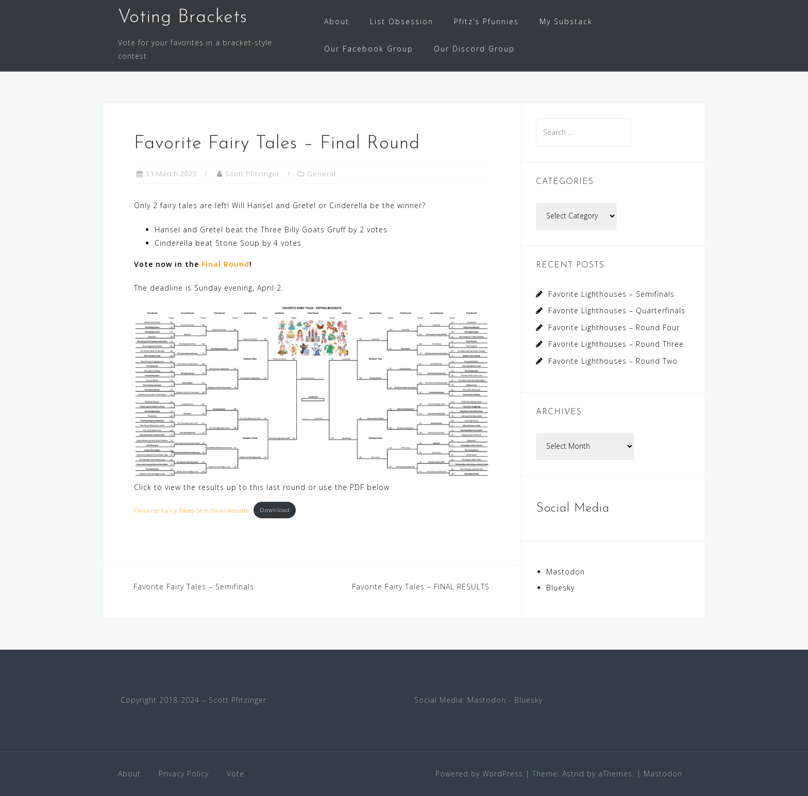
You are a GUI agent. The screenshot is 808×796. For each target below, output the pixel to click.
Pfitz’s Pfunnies (486, 21)
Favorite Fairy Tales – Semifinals (193, 586)
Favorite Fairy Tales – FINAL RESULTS (421, 586)
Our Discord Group (474, 49)
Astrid (573, 773)
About (336, 21)
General (321, 173)
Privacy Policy (184, 773)
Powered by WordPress (479, 773)
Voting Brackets (182, 17)
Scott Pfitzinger (252, 173)
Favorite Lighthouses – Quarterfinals (616, 310)
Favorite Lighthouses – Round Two (613, 361)
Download (275, 510)
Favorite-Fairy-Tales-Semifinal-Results (191, 510)
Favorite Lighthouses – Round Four (614, 327)
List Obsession (401, 21)
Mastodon (565, 572)
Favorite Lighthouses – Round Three (616, 344)
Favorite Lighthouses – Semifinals (611, 294)
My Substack (566, 21)
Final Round (225, 264)
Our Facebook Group (368, 49)
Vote (235, 773)
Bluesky (560, 587)
